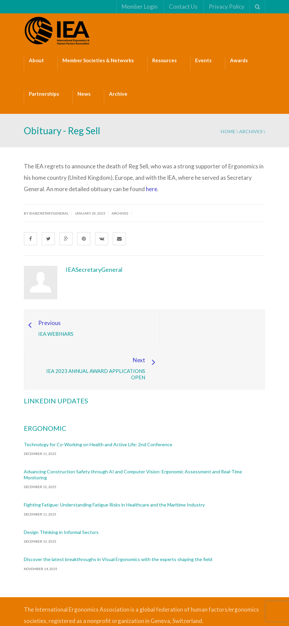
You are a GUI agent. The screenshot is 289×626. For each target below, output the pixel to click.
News (84, 94)
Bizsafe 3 (216, 585)
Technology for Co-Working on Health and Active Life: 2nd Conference (98, 407)
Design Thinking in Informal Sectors (61, 495)
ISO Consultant (44, 596)
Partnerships (44, 94)
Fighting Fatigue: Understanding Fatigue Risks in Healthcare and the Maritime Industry (114, 468)
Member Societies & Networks (98, 60)
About (36, 60)
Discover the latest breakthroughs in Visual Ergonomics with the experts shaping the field (118, 522)
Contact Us (183, 6)
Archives (251, 131)
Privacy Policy (226, 6)
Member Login (139, 6)
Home (228, 131)
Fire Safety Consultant (64, 596)
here (151, 188)
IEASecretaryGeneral (94, 269)
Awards (239, 60)
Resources (164, 60)
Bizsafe (207, 585)
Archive (118, 94)
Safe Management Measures (236, 585)
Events (203, 60)
